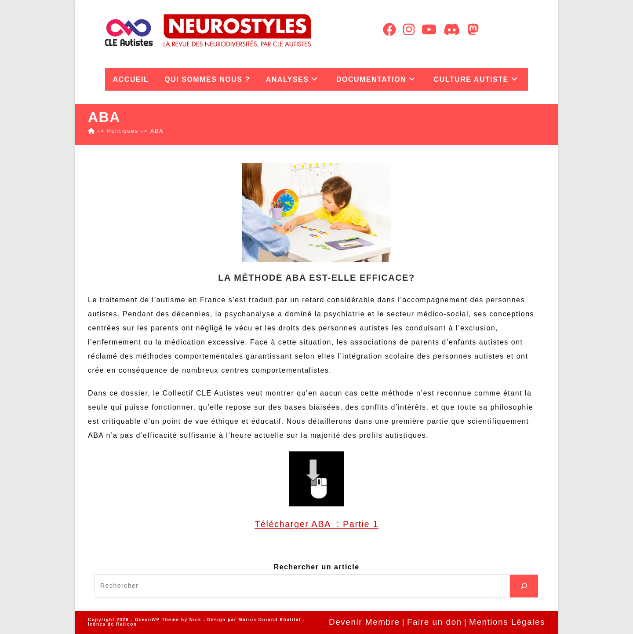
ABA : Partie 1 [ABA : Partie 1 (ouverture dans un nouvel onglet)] (344, 524)
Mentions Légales (507, 622)
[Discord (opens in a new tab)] (452, 30)
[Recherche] (523, 586)
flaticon (126, 624)
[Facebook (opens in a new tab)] (389, 30)
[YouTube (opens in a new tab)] (429, 30)
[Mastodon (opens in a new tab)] (473, 30)
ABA (157, 131)
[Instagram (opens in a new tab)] (409, 30)
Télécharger (283, 524)
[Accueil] (91, 131)
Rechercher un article (316, 567)
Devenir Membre (364, 622)
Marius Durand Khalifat (270, 619)
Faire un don (434, 622)
